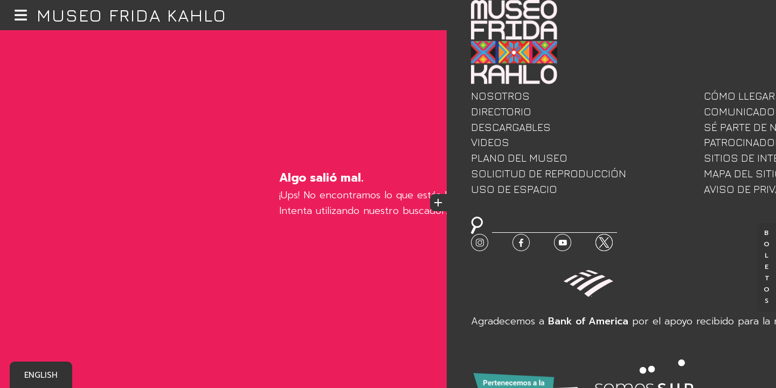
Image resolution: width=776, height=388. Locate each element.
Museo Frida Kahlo (132, 15)
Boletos (766, 267)
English (41, 375)
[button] (21, 15)
